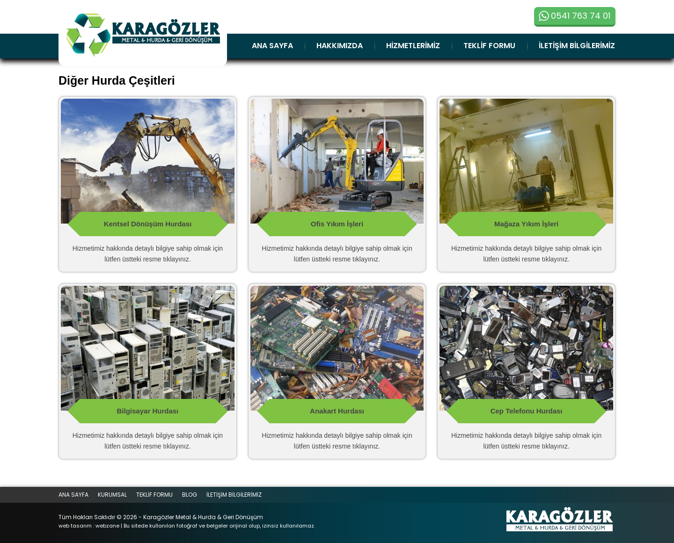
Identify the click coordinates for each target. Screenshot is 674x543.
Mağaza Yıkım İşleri (526, 224)
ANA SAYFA (272, 45)
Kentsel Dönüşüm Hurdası (148, 224)
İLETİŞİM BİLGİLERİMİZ (577, 45)
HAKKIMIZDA (339, 45)
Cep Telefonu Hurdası (527, 411)
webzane (107, 525)
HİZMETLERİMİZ (413, 45)
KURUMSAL (112, 495)
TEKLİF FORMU (489, 45)
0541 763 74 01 (574, 16)
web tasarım (75, 525)
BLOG (189, 495)
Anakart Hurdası (337, 411)
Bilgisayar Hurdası (148, 411)
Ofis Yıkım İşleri (337, 224)
